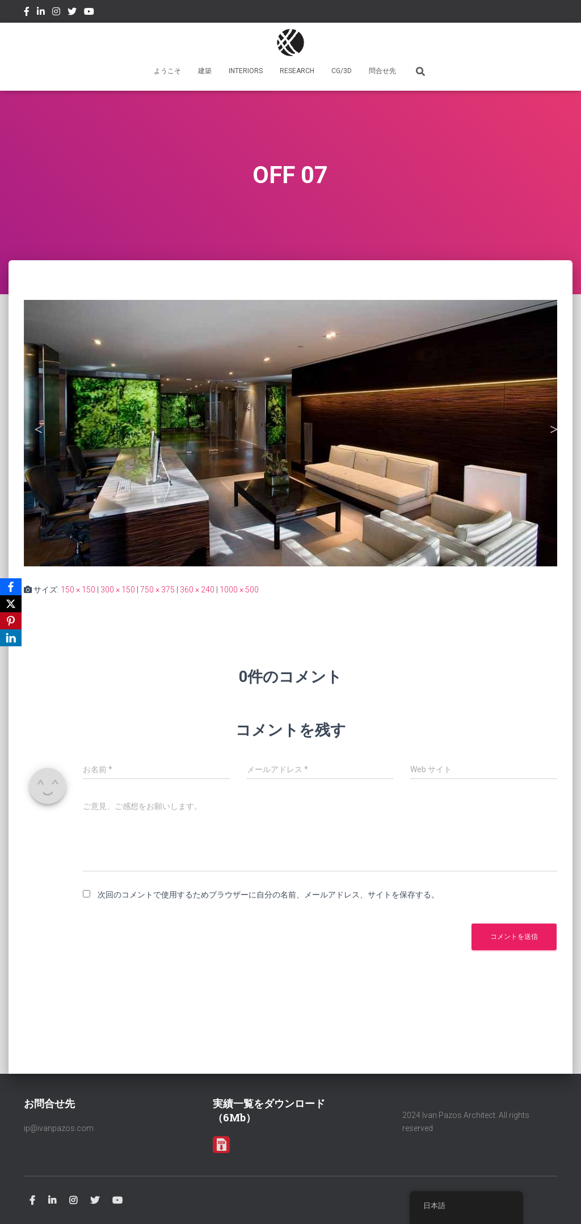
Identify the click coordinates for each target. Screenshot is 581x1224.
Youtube (89, 13)
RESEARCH (297, 71)
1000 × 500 (239, 589)
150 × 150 (78, 589)
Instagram (56, 13)
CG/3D (341, 71)
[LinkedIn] (11, 637)
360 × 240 (197, 589)
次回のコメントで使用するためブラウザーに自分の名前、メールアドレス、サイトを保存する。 (268, 894)
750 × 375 (157, 589)
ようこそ (167, 71)
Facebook (27, 13)
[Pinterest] (11, 620)
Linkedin (41, 13)
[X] (11, 603)
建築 (205, 71)
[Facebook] (11, 586)
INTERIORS (246, 71)
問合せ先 (382, 71)
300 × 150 (117, 589)
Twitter (72, 13)
